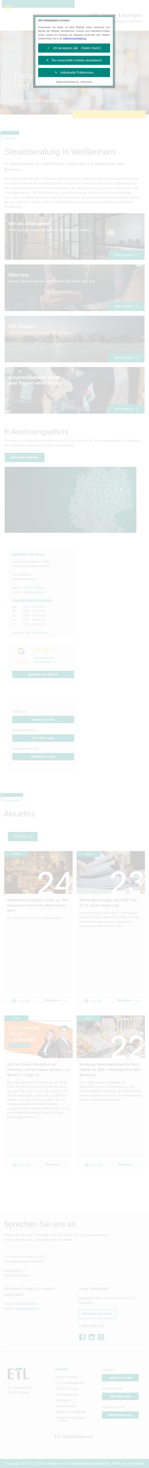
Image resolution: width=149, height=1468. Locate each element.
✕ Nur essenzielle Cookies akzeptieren (74, 60)
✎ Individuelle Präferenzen (74, 72)
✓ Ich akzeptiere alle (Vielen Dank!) (74, 48)
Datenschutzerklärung (74, 38)
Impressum (86, 82)
